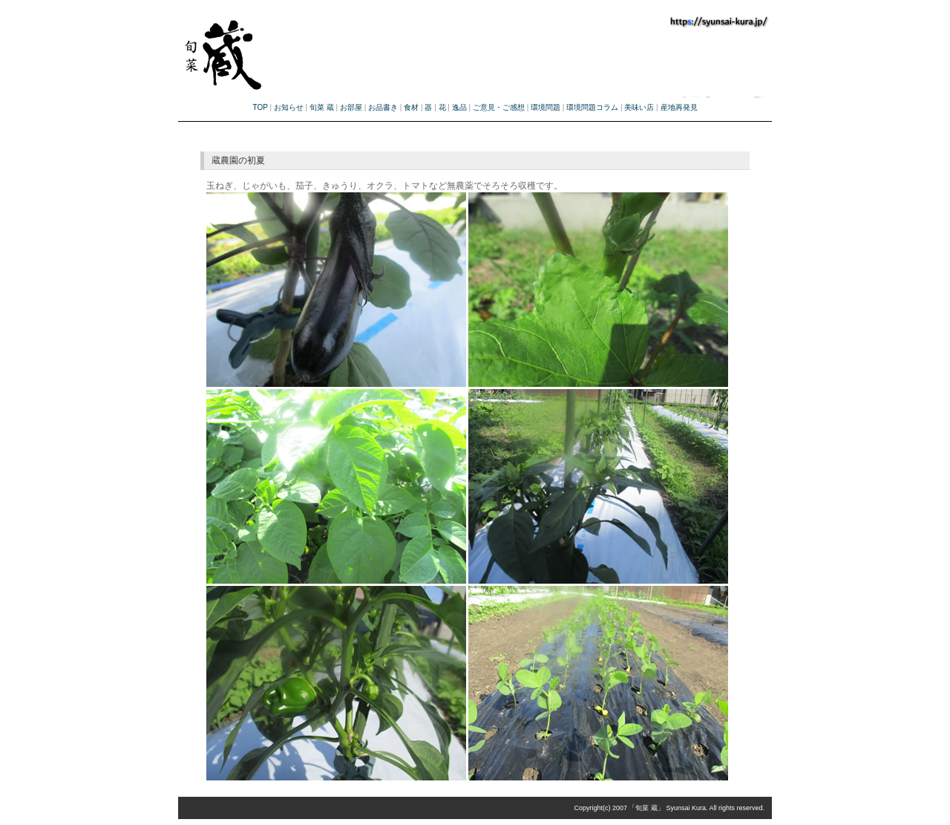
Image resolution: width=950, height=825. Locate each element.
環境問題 (545, 107)
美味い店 (639, 107)
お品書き (383, 107)
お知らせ (289, 107)
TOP (259, 107)
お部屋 (351, 107)
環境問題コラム (592, 107)
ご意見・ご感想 (499, 107)
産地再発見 (679, 107)
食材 (411, 107)
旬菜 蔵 (321, 107)
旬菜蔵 (314, 47)
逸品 (459, 107)
